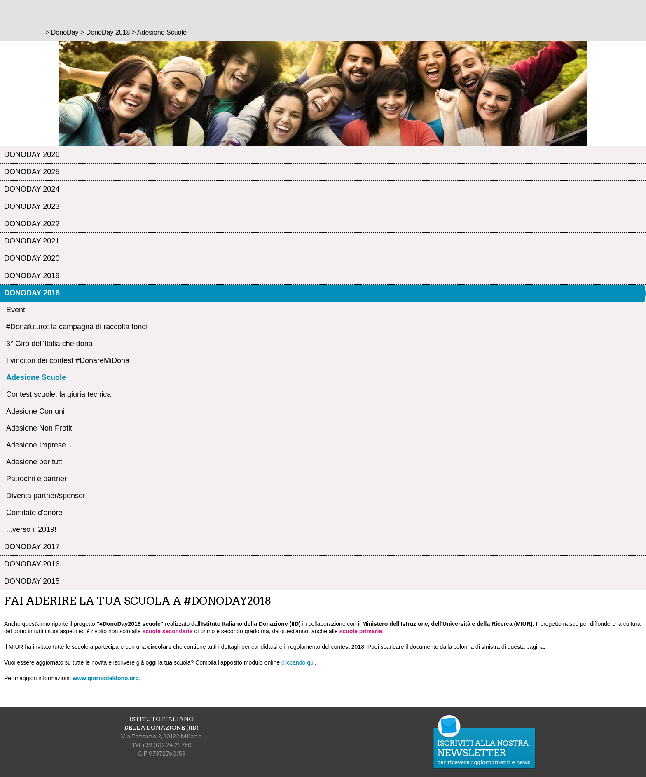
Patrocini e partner (36, 479)
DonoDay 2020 (31, 258)
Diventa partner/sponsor (45, 495)
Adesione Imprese (36, 445)
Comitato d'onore (34, 512)
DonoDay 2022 (31, 224)
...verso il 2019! (31, 529)
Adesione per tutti (35, 462)
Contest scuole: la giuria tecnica (58, 394)
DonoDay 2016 (31, 564)
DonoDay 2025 (31, 172)
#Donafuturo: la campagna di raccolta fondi (76, 327)
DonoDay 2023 (31, 206)
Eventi (16, 310)
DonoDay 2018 (32, 293)
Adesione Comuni (35, 411)
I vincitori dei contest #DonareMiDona (67, 360)
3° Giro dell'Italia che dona (49, 343)
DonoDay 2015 (31, 581)
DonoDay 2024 (31, 189)
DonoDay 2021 (31, 241)
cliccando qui (298, 662)
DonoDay (65, 32)
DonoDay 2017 (31, 547)
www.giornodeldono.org (106, 678)
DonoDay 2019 (31, 275)
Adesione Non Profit (39, 428)
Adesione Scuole (36, 377)
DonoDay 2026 (31, 154)
